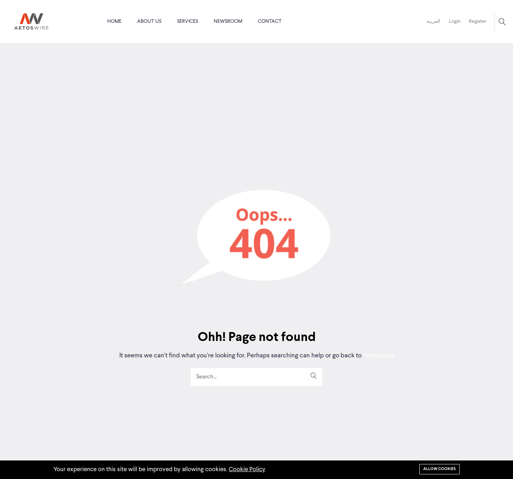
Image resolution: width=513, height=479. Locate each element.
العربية (433, 21)
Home (114, 21)
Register (478, 21)
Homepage (378, 355)
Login (454, 21)
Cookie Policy (247, 470)
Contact (270, 21)
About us (149, 21)
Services (187, 21)
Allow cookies (439, 469)
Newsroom (228, 21)
